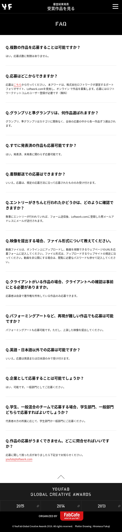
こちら (17, 85)
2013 (102, 506)
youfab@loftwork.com (19, 459)
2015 (20, 506)
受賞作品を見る (61, 5)
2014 (61, 506)
